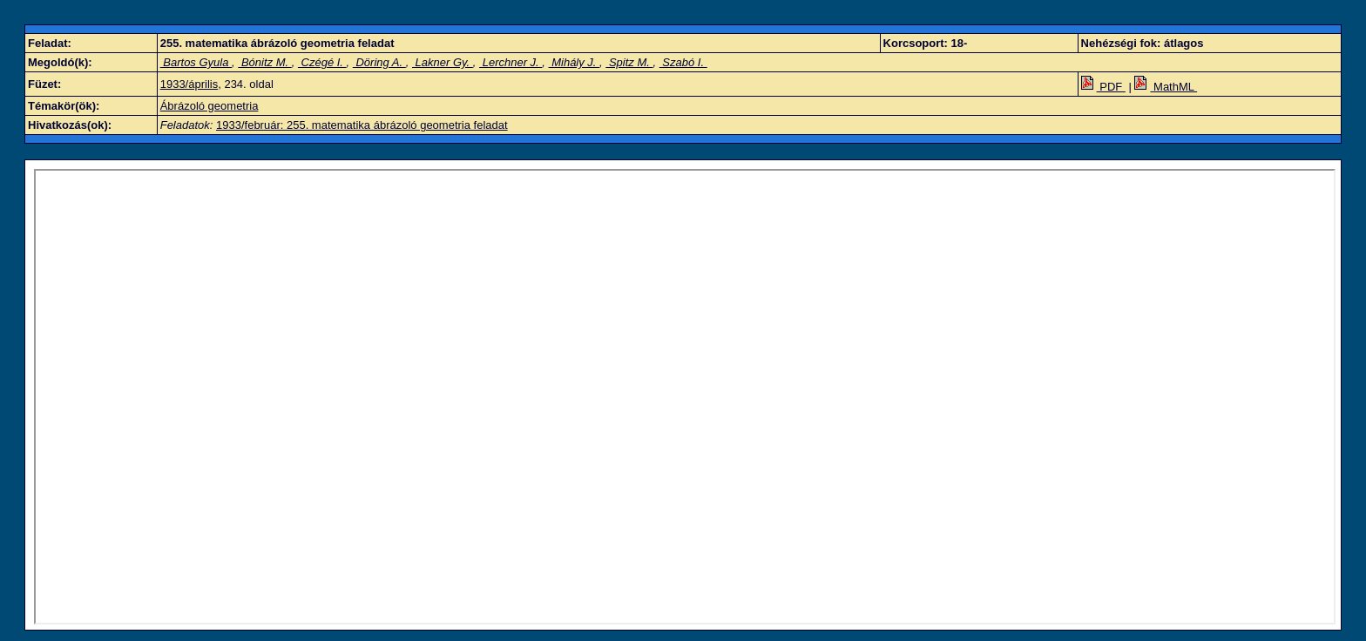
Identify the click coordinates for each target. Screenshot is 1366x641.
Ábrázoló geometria (209, 105)
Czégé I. (322, 62)
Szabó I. (683, 62)
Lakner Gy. (442, 62)
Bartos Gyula (196, 62)
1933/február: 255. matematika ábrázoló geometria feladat (362, 125)
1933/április (189, 84)
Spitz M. (629, 62)
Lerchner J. (510, 62)
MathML (1165, 86)
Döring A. (379, 62)
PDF (1103, 86)
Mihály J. (574, 62)
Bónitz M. (264, 62)
